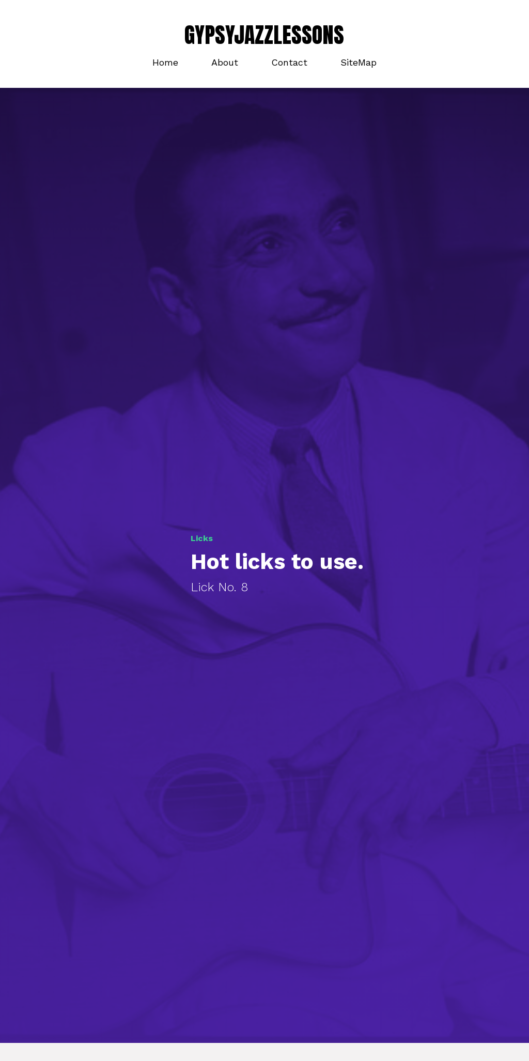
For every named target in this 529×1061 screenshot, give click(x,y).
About (224, 62)
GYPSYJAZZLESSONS (264, 35)
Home (165, 62)
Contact (289, 62)
